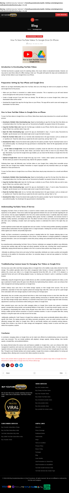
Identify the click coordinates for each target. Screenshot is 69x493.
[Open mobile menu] (34, 20)
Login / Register (61, 14)
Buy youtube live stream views (43, 409)
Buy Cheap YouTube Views (43, 390)
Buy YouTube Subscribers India (10, 430)
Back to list (34, 373)
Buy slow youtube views (42, 406)
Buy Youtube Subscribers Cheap (10, 427)
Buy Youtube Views (6, 439)
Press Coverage (39, 430)
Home (29, 29)
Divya (30, 43)
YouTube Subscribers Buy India (10, 433)
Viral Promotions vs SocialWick (44, 464)
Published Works (40, 433)
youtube (39, 36)
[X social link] (7, 365)
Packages (38, 452)
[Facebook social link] (3, 365)
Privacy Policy (39, 446)
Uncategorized (37, 29)
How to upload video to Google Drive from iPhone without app (22, 360)
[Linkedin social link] (16, 365)
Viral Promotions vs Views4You (44, 461)
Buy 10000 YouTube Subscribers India (12, 436)
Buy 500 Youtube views (41, 387)
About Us (38, 427)
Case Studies (39, 458)
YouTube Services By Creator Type (45, 470)
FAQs (37, 439)
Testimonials (38, 436)
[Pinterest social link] (12, 365)
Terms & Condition (40, 442)
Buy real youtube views (41, 403)
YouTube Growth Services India (44, 467)
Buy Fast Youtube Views (42, 393)
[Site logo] (9, 14)
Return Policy (39, 449)
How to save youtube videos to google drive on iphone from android (20, 358)
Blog (36, 455)
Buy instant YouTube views (42, 396)
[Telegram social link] (21, 365)
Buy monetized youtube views (43, 400)
